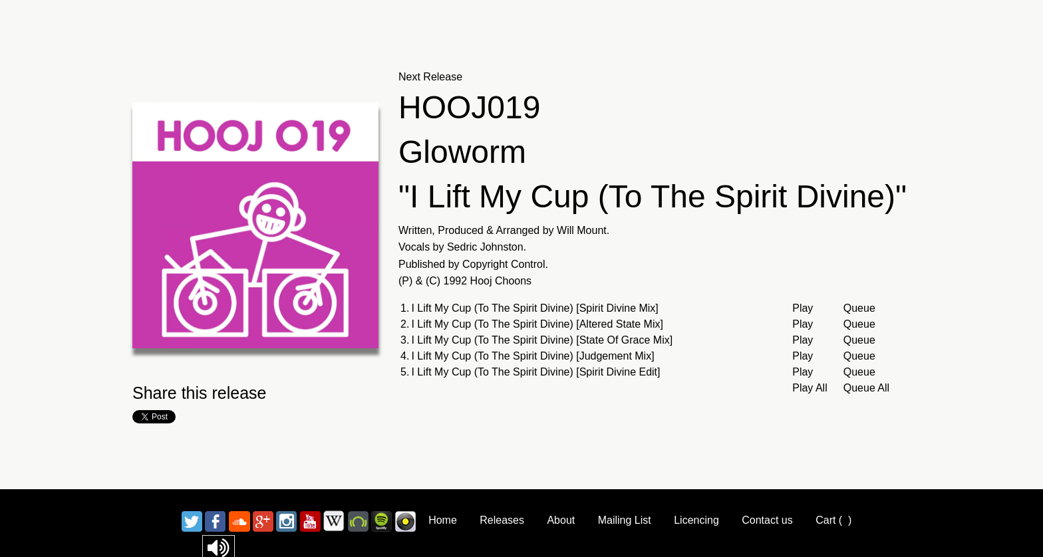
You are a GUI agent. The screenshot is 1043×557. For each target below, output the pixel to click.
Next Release (430, 76)
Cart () (833, 520)
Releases (502, 520)
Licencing (696, 520)
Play (802, 308)
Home (442, 520)
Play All (809, 388)
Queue (859, 308)
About (561, 520)
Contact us (767, 520)
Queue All (866, 388)
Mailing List (624, 520)
